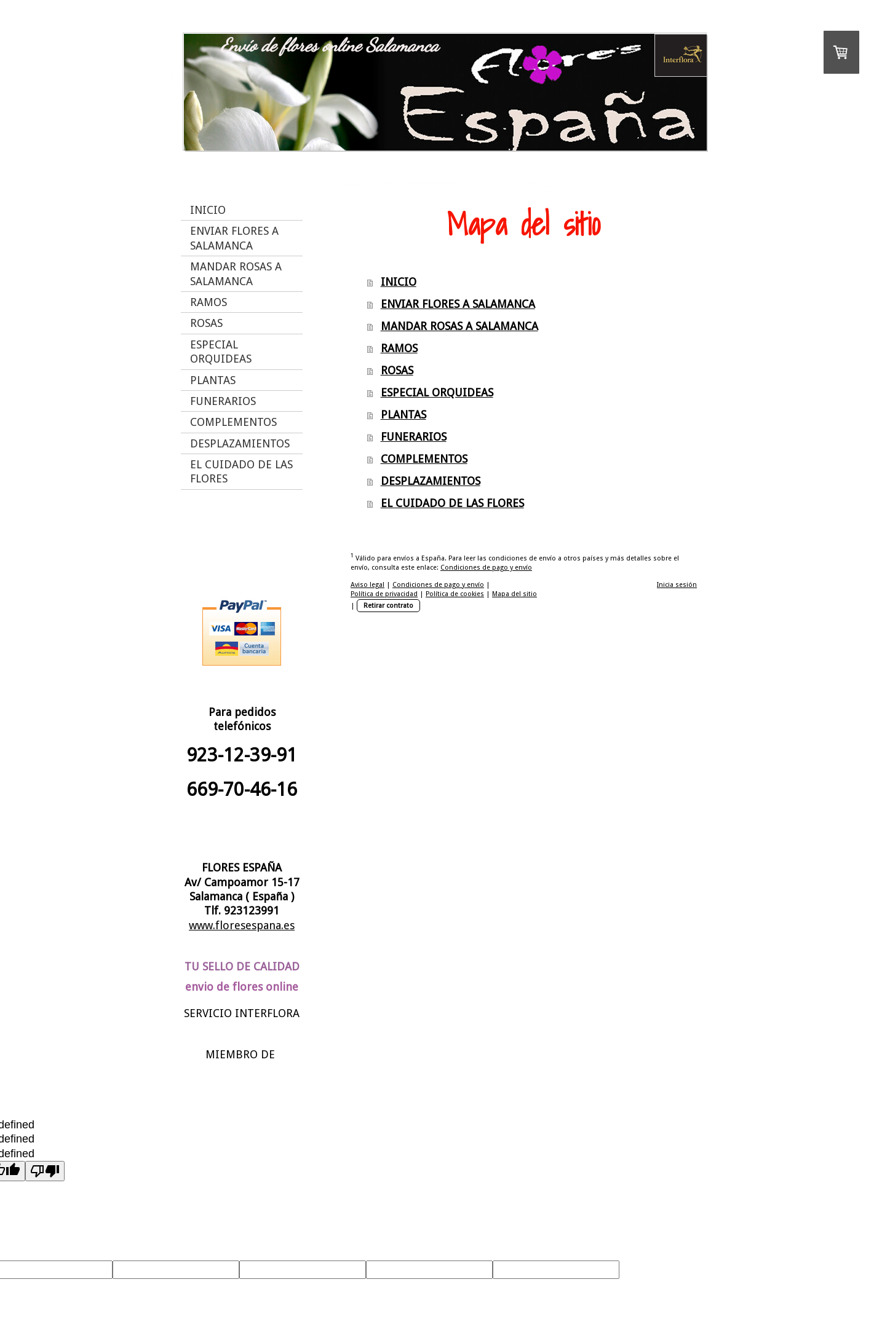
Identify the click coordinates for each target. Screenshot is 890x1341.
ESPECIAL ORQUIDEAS (437, 392)
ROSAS (397, 370)
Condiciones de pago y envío (486, 568)
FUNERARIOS (414, 436)
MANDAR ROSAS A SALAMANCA (459, 326)
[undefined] (45, 1171)
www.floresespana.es (242, 925)
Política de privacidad (384, 594)
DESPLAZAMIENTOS (430, 480)
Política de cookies (455, 594)
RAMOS (399, 348)
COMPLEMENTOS (424, 458)
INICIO (398, 281)
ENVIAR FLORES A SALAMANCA (458, 303)
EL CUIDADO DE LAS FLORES (452, 503)
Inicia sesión (677, 585)
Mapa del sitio (514, 594)
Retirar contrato (388, 606)
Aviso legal (367, 585)
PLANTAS (403, 414)
